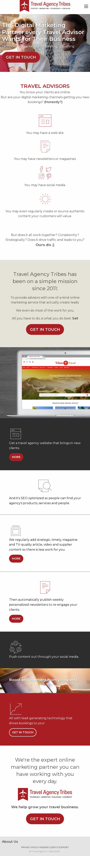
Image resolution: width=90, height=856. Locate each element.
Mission (43, 847)
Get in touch (21, 57)
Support (63, 847)
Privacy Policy (30, 847)
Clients (53, 847)
